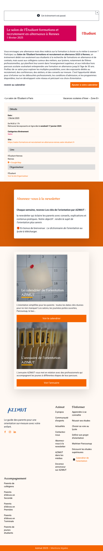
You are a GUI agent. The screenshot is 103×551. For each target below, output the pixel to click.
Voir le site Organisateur (18, 176)
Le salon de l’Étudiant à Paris (19, 98)
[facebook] (5, 432)
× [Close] (97, 12)
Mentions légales (59, 548)
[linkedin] (15, 432)
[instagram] (10, 432)
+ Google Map (15, 162)
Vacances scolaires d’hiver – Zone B (80, 98)
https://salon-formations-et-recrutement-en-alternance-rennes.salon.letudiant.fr (41, 142)
